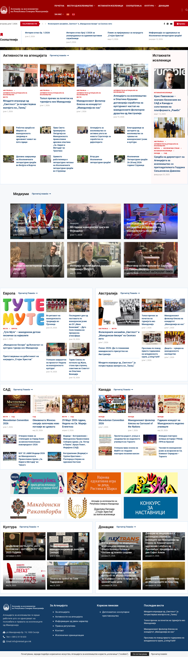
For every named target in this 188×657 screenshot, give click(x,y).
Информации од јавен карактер (71, 621)
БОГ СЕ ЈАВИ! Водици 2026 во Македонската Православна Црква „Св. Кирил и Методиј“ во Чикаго (32, 459)
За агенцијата (62, 612)
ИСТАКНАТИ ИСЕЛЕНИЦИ (110, 6)
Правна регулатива (65, 626)
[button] (42, 23)
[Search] (186, 10)
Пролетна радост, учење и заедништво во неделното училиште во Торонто (127, 439)
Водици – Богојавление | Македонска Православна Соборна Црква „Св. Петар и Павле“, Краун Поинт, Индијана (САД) (76, 442)
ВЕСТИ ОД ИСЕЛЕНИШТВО (80, 6)
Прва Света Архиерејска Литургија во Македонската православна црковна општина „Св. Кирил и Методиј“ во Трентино (61, 139)
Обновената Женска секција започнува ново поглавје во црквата (46, 423)
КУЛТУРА (149, 6)
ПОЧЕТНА (59, 6)
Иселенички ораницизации (69, 635)
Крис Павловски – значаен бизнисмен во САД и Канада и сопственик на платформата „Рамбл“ (167, 103)
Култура (10, 527)
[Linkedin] (168, 24)
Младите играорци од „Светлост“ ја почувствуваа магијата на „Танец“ (19, 104)
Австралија (108, 293)
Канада (105, 389)
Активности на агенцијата (25, 55)
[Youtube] (171, 24)
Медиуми (21, 194)
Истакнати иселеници (162, 57)
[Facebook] (164, 24)
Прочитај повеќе (59, 55)
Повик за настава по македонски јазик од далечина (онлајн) (67, 549)
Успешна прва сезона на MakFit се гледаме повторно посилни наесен (126, 451)
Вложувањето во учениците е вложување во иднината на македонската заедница (145, 227)
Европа (9, 293)
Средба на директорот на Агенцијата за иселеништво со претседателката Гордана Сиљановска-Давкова (169, 163)
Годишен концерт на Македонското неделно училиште (171, 423)
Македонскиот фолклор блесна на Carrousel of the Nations (141, 423)
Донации (106, 527)
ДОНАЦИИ (164, 6)
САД (6, 389)
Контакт (59, 630)
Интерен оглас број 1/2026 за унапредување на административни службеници (84, 35)
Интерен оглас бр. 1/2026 (58, 24)
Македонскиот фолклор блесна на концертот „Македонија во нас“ (91, 104)
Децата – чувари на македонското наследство (174, 351)
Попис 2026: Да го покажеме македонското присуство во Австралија (114, 351)
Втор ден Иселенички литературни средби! (100, 159)
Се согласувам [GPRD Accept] (140, 654)
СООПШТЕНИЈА (134, 6)
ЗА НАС (58, 14)
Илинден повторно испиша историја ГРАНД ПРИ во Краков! (170, 439)
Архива (181, 24)
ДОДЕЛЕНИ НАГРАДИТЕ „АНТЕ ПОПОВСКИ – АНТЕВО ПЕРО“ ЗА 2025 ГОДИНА (23, 549)
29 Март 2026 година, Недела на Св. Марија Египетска (74, 423)
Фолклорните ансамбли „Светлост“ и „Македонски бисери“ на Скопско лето (119, 335)
